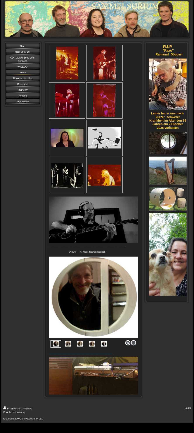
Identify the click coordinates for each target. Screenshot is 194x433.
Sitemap (27, 408)
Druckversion (12, 408)
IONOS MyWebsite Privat (28, 418)
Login (188, 408)
